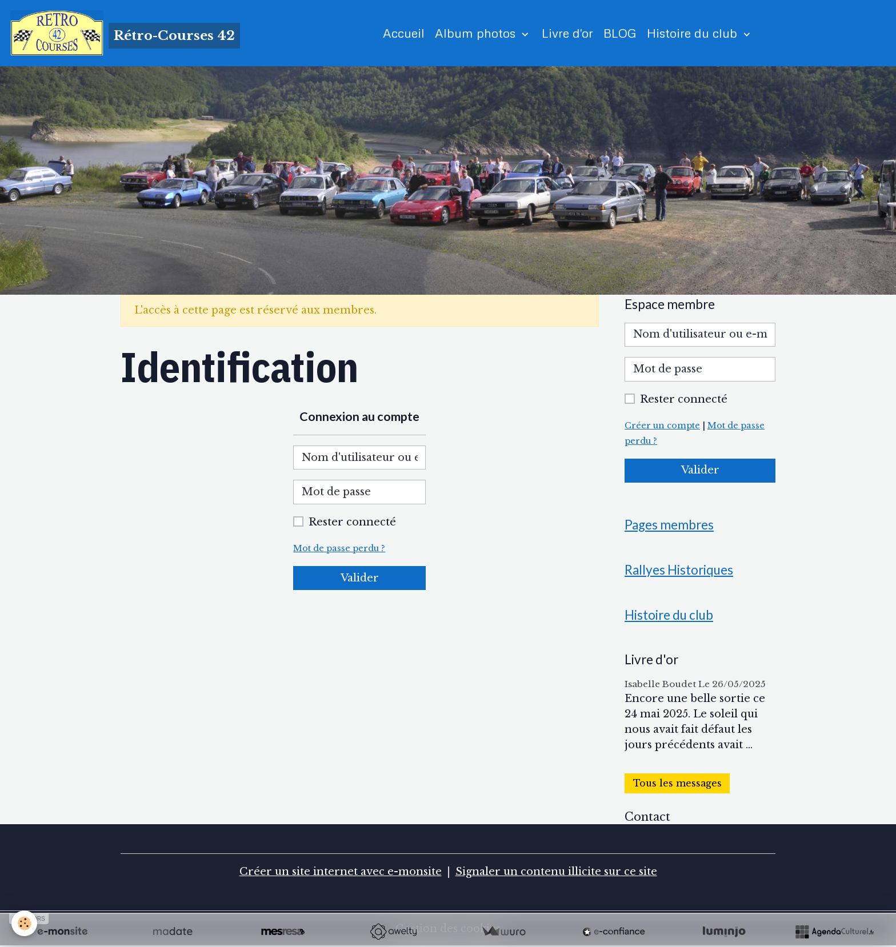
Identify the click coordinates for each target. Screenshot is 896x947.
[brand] (125, 33)
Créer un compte (662, 425)
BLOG (620, 33)
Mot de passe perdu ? (339, 548)
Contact (647, 817)
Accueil (404, 33)
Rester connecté (352, 522)
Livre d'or (567, 33)
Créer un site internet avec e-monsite (340, 871)
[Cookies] (24, 923)
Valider (360, 578)
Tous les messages (677, 783)
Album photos (477, 33)
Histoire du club (694, 33)
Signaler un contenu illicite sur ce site (556, 871)
